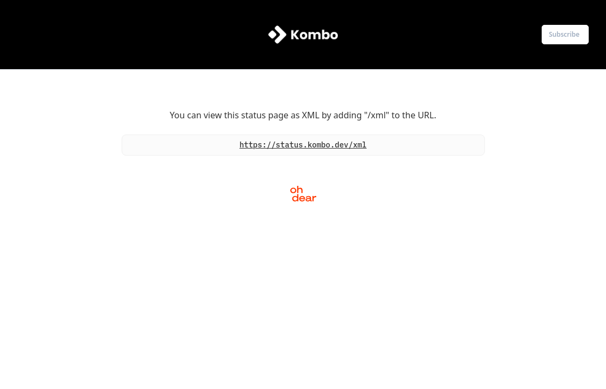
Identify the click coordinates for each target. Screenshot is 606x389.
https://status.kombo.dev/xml (303, 145)
